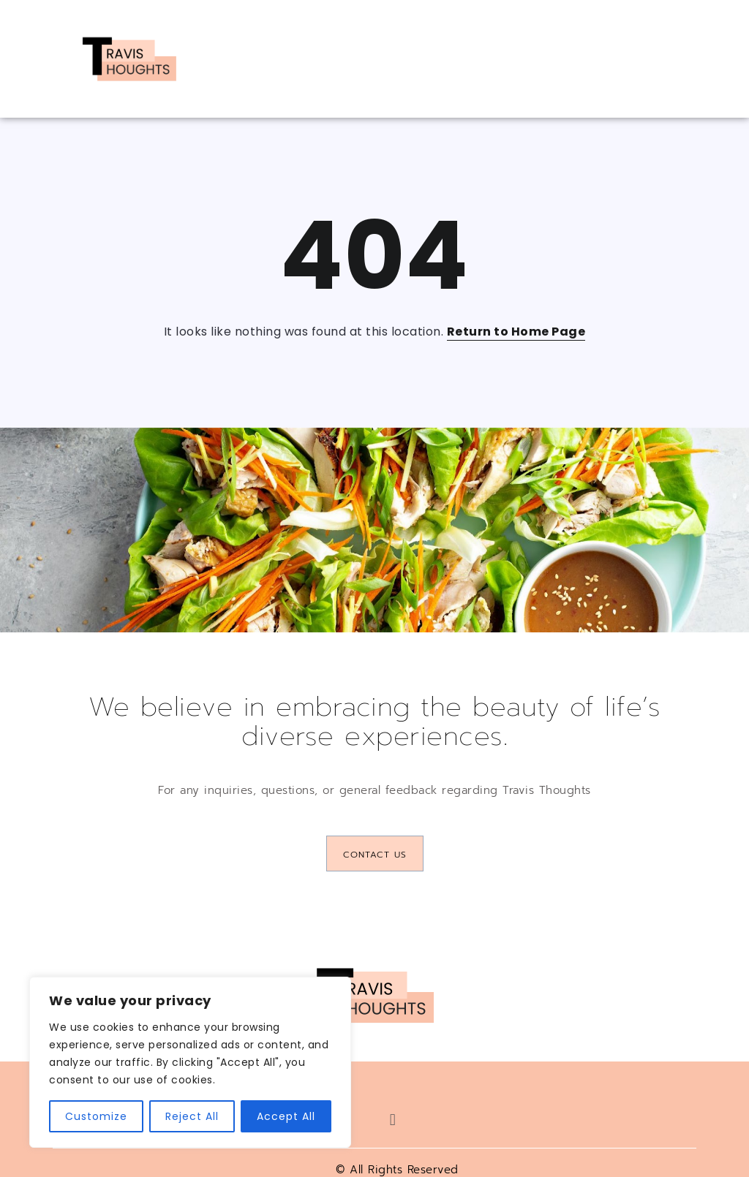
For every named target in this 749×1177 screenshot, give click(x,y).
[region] (190, 1062)
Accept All (286, 1116)
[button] (393, 1119)
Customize (96, 1116)
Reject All (192, 1116)
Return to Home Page (516, 331)
